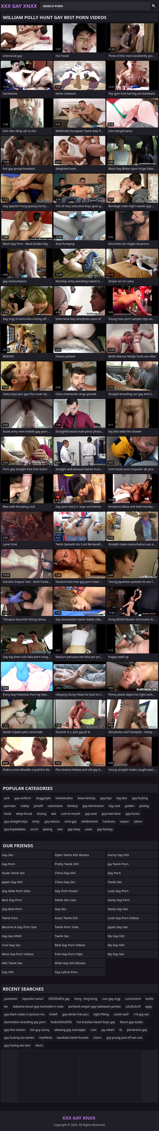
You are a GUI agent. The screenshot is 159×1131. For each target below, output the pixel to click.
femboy (72, 806)
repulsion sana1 (32, 999)
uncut (34, 829)
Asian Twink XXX (66, 918)
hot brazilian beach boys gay (96, 1022)
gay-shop (74, 829)
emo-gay (70, 821)
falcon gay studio (131, 1022)
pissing (144, 806)
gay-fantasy (105, 829)
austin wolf (121, 1014)
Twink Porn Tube (67, 927)
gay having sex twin (17, 1045)
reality (25, 806)
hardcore (109, 821)
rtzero (97, 1037)
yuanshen (10, 999)
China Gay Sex (65, 882)
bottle (149, 999)
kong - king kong (86, 999)
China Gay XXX (65, 873)
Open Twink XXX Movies (72, 855)
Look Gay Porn (118, 891)
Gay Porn (8, 864)
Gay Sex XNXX (12, 936)
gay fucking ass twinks (19, 1037)
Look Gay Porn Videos (123, 918)
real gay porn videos (70, 945)
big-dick (122, 798)
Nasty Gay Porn (119, 900)
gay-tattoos (52, 821)
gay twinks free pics (75, 1014)
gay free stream (14, 1030)
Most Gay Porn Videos (17, 954)
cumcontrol (133, 999)
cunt (94, 1030)
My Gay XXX (116, 936)
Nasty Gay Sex (118, 909)
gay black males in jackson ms (24, 1014)
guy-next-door (111, 814)
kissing (41, 814)
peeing (47, 829)
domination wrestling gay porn (25, 1022)
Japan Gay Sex (118, 927)
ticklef (53, 1014)
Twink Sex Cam (65, 900)
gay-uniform (22, 798)
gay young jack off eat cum (124, 1037)
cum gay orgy (111, 999)
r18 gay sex (141, 1014)
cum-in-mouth (70, 814)
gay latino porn (66, 972)
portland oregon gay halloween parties (94, 1006)
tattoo (138, 821)
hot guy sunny (39, 1030)
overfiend (45, 1037)
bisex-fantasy (86, 798)
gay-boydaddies (14, 829)
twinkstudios (64, 798)
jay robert (108, 1030)
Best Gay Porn (12, 900)
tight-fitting (101, 1014)
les (6, 1006)
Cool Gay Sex (11, 945)
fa (120, 1030)
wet (53, 814)
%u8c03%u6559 (61, 1022)
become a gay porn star (19, 927)
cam (60, 829)
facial (7, 814)
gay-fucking (140, 798)
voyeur (124, 821)
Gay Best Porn (12, 909)
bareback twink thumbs (72, 1037)
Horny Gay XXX (118, 855)
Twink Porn (10, 918)
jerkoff (38, 806)
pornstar (10, 806)
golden (129, 806)
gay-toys (105, 798)
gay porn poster (66, 891)
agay (148, 1006)
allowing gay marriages (70, 1030)
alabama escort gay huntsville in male (38, 1006)
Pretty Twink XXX (67, 864)
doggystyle (43, 798)
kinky (35, 821)
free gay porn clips (69, 954)
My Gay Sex (116, 954)
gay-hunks (133, 814)
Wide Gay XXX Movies (70, 963)
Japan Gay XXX (12, 882)
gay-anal (91, 814)
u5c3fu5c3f (133, 1006)
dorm (39, 1045)
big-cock (114, 806)
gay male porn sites (16, 891)
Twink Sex (62, 936)
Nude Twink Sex (13, 873)
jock (6, 798)
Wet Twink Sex (12, 963)
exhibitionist (89, 821)
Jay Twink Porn (118, 864)
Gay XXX (8, 972)
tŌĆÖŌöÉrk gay (59, 999)
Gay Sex (7, 855)
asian (88, 829)
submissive (55, 806)
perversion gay (137, 1030)
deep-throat (24, 814)
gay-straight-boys (15, 821)
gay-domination (93, 806)
